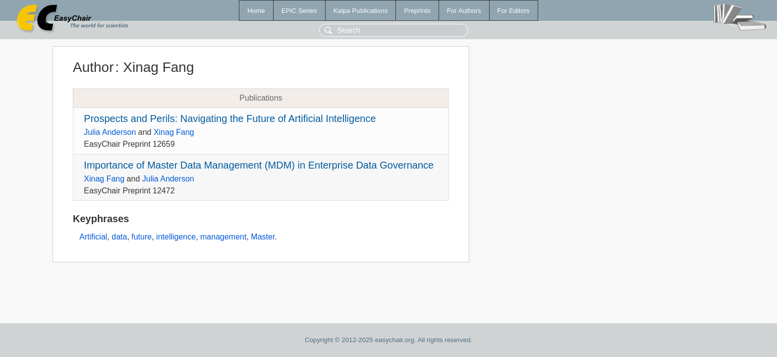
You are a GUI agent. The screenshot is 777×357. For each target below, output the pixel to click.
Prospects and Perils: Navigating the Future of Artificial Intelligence (230, 118)
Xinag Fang (174, 132)
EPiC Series (299, 10)
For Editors (514, 10)
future (141, 237)
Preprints (417, 10)
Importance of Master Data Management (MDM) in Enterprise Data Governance (259, 165)
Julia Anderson (110, 132)
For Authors (464, 10)
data (119, 237)
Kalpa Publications (360, 10)
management (223, 237)
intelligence (176, 237)
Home (256, 10)
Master (263, 237)
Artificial (93, 237)
